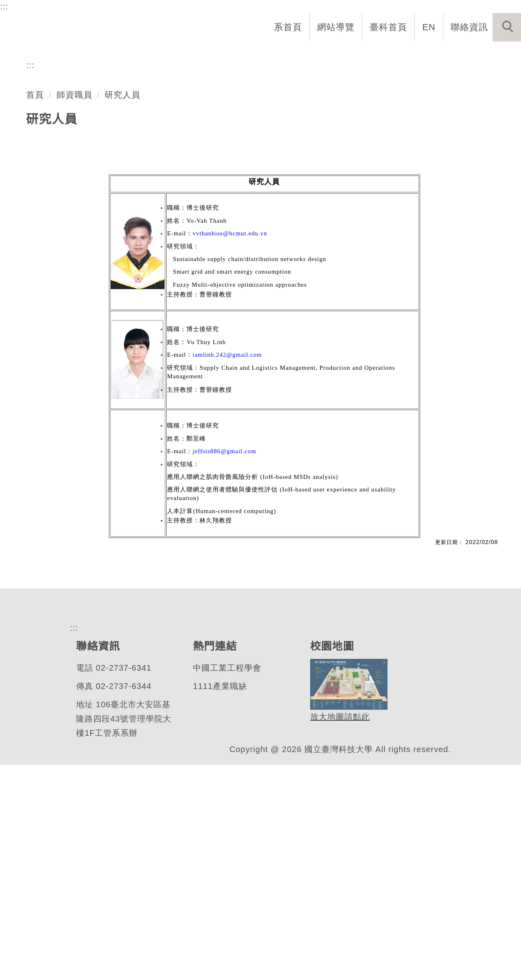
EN (429, 26)
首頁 (35, 291)
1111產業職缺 (219, 883)
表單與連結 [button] (437, 54)
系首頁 (289, 26)
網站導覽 (336, 26)
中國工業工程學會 (227, 864)
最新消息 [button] (494, 54)
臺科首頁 (389, 26)
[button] (507, 27)
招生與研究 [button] (322, 54)
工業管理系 (62, 177)
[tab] (264, 209)
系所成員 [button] (265, 54)
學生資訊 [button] (380, 54)
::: (4, 6)
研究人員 (123, 291)
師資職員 (74, 291)
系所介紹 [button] (212, 54)
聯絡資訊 (469, 26)
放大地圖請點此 (339, 913)
